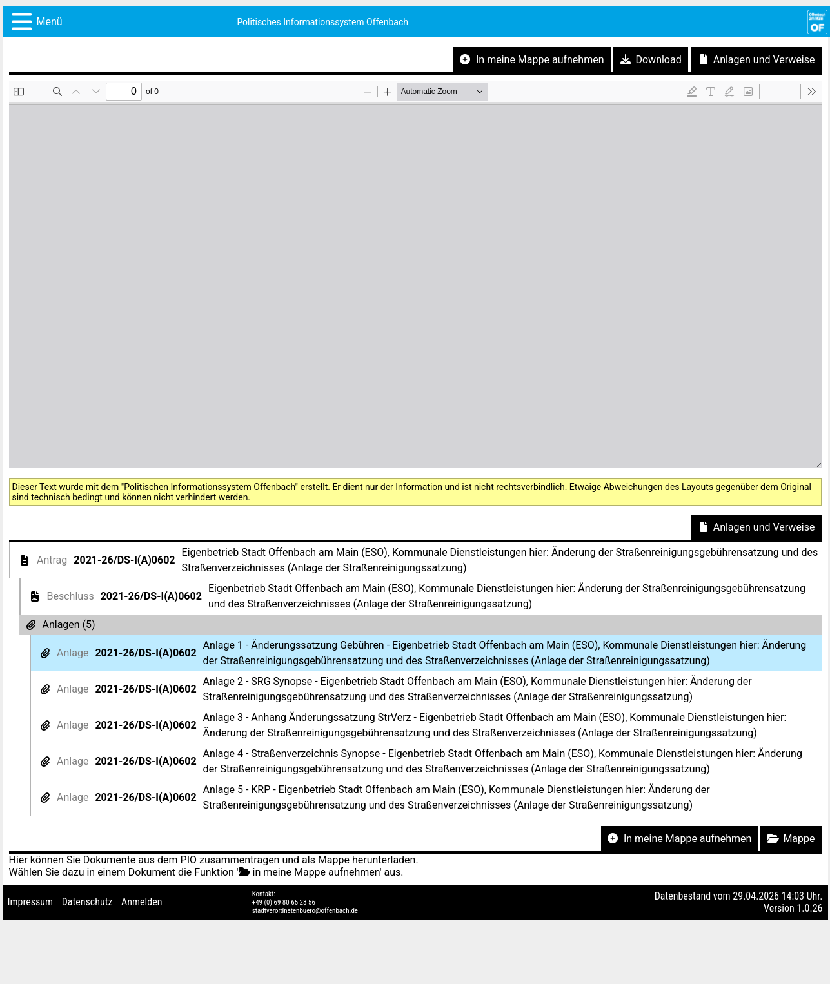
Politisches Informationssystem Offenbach (322, 22)
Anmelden (141, 902)
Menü (50, 21)
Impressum (31, 902)
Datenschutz (87, 902)
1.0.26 (809, 908)
